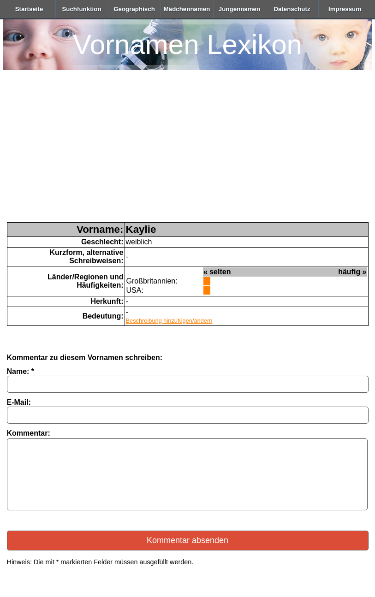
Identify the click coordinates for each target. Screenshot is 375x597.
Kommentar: (28, 433)
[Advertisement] (187, 153)
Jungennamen (239, 9)
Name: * (21, 371)
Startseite (29, 9)
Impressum (344, 9)
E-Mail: (19, 402)
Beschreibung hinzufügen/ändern (169, 320)
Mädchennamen (187, 9)
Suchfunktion (81, 9)
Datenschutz (292, 9)
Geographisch (134, 9)
